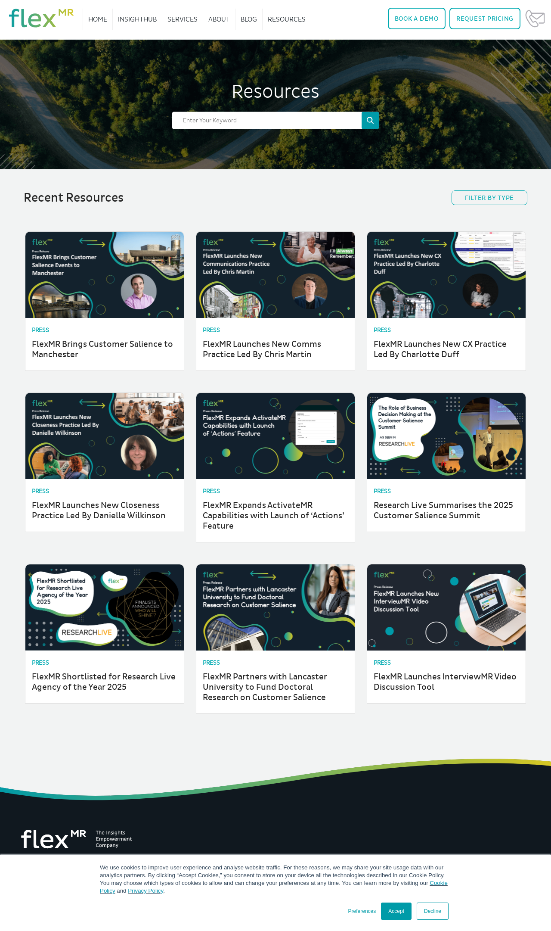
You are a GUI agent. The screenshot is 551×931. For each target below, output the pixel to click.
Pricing (485, 19)
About (219, 19)
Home (97, 19)
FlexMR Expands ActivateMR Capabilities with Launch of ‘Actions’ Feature (273, 515)
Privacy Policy (145, 890)
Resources (287, 19)
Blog (249, 19)
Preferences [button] (362, 911)
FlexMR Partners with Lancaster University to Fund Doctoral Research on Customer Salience (265, 687)
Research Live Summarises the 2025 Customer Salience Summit (443, 510)
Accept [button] (396, 911)
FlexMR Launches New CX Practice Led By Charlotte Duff (440, 349)
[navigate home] (41, 18)
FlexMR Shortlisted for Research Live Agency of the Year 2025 (104, 682)
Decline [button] (432, 911)
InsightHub (137, 19)
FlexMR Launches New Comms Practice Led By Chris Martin (262, 349)
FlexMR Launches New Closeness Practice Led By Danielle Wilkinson (99, 510)
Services (182, 19)
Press (40, 330)
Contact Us (535, 18)
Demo (417, 19)
